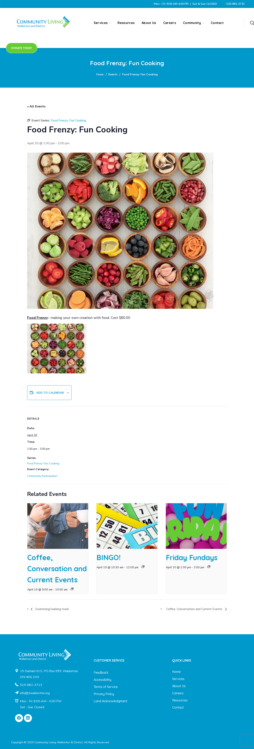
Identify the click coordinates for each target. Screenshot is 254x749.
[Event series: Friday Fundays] (208, 566)
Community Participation (42, 476)
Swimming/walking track (51, 609)
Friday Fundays (191, 557)
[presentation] (57, 526)
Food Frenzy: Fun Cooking (43, 463)
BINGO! (108, 557)
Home (100, 74)
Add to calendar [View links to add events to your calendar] (50, 393)
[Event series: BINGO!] (143, 566)
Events (112, 74)
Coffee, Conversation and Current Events (57, 568)
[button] (252, 23)
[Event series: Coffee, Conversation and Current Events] (72, 589)
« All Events (36, 106)
